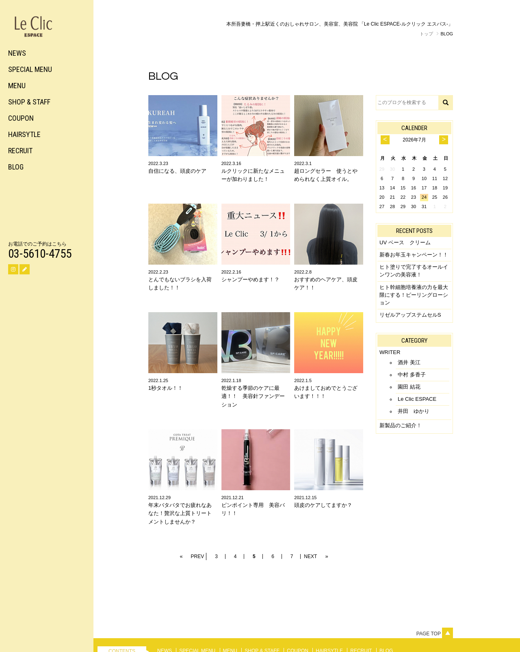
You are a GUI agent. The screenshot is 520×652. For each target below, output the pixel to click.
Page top (434, 634)
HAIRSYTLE (24, 134)
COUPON (21, 118)
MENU (17, 85)
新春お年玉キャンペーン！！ (413, 255)
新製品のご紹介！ (400, 425)
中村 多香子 (412, 375)
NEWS (17, 53)
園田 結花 (409, 387)
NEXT (310, 556)
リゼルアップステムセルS (410, 315)
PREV (197, 556)
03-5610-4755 (40, 254)
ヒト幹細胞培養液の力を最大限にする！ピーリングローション (413, 295)
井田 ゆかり (413, 411)
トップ (426, 33)
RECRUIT (20, 150)
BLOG (16, 167)
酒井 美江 (409, 362)
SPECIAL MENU (30, 69)
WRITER (389, 352)
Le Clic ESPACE (417, 399)
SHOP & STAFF (29, 102)
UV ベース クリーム (405, 242)
